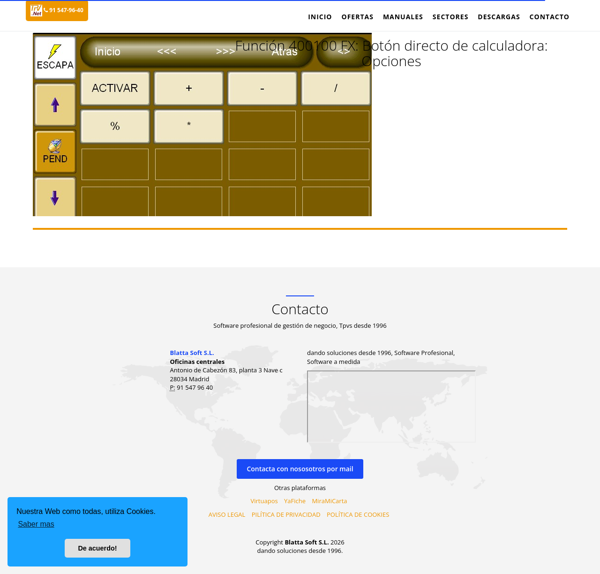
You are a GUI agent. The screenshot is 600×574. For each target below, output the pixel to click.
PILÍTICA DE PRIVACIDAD (286, 514)
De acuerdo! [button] (97, 548)
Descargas (499, 16)
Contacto (550, 16)
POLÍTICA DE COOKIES (358, 514)
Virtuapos (264, 501)
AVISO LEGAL (227, 514)
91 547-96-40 (63, 10)
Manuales (403, 16)
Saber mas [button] (36, 524)
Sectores (451, 16)
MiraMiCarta (329, 501)
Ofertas (357, 16)
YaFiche (295, 501)
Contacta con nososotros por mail (300, 468)
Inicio (320, 16)
